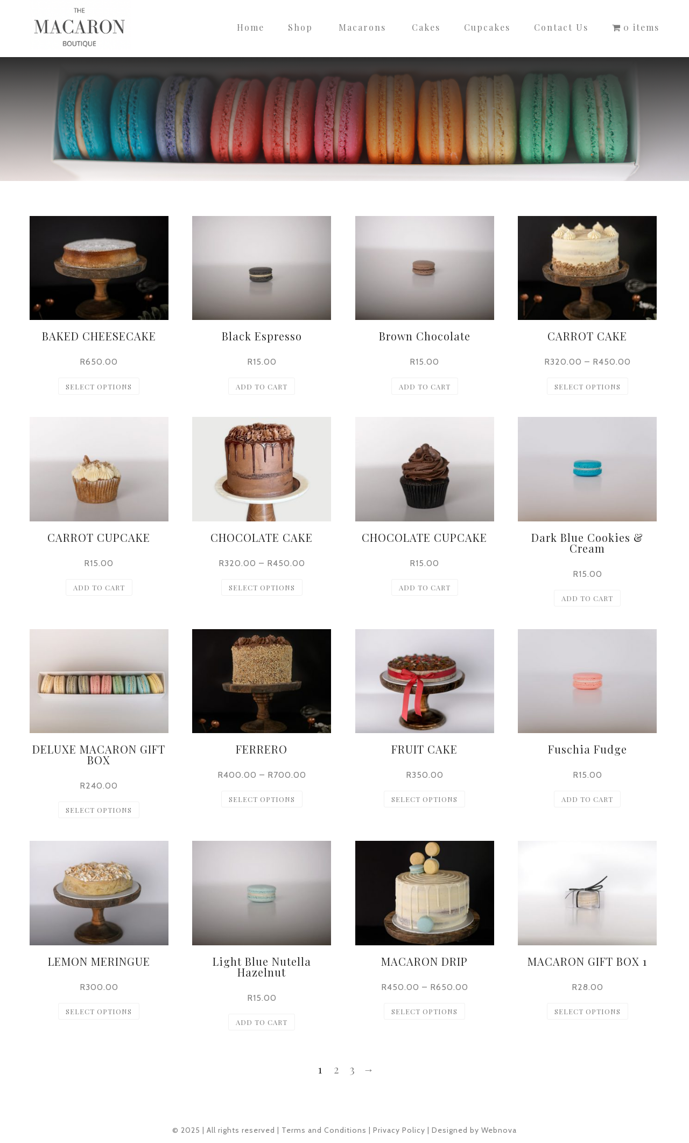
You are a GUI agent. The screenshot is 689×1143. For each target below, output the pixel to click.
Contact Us (561, 27)
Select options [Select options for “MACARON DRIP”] (424, 1011)
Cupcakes (487, 27)
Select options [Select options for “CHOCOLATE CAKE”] (262, 587)
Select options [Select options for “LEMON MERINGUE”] (99, 1011)
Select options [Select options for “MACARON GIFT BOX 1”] (587, 1011)
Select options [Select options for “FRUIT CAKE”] (424, 799)
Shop (300, 27)
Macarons (362, 27)
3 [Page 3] (352, 1069)
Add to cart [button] (261, 386)
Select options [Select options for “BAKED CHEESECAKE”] (99, 386)
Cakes (426, 27)
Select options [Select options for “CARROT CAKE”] (587, 386)
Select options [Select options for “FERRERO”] (262, 799)
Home (250, 27)
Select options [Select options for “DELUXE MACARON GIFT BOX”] (99, 809)
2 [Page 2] (336, 1069)
